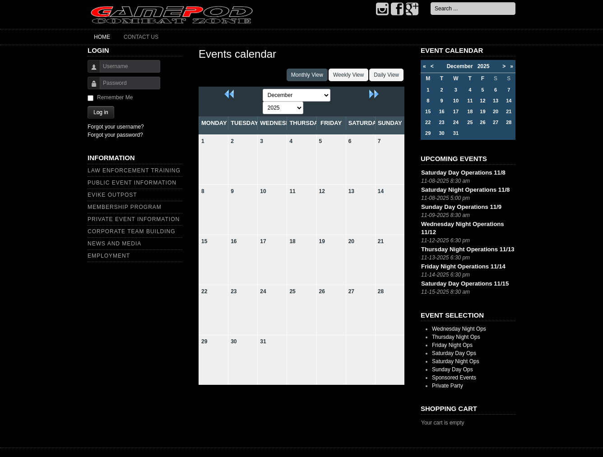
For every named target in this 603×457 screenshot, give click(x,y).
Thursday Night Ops (456, 337)
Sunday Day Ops (452, 369)
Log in (100, 112)
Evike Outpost (112, 195)
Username (90, 70)
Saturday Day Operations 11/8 (463, 172)
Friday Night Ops (452, 345)
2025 (484, 66)
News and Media (114, 243)
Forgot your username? (116, 127)
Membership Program (125, 207)
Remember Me (115, 97)
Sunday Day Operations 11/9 (461, 206)
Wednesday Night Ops (459, 329)
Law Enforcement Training (134, 170)
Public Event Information (132, 183)
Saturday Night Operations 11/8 (465, 189)
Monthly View (307, 75)
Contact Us (141, 37)
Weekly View (348, 75)
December (462, 66)
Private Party (447, 386)
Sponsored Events (454, 377)
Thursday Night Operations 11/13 (468, 249)
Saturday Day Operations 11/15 (465, 283)
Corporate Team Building (132, 231)
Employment (109, 256)
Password (90, 87)
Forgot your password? (115, 135)
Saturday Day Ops (454, 353)
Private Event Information (134, 219)
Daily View (386, 75)
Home (102, 37)
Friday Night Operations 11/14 (463, 266)
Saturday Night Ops (455, 361)
